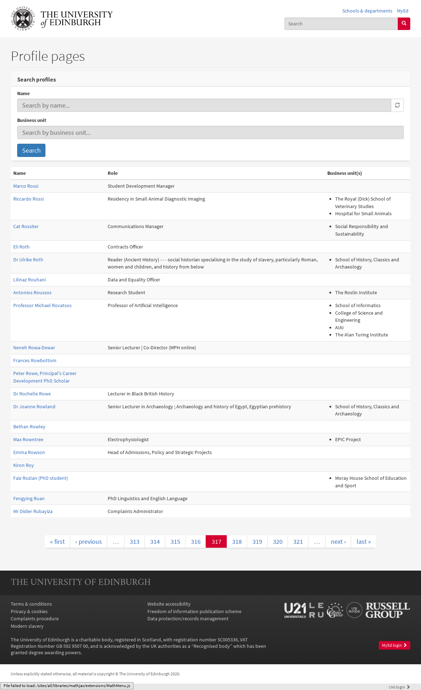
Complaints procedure (35, 618)
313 (134, 541)
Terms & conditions (31, 604)
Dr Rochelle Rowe (32, 393)
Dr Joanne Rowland (34, 406)
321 (298, 541)
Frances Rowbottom (35, 360)
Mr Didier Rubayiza (33, 511)
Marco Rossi (25, 186)
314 (155, 541)
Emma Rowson (29, 452)
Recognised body (212, 646)
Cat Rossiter (26, 226)
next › (338, 541)
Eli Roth (21, 246)
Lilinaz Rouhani (29, 279)
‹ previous (88, 541)
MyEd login (394, 645)
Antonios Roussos (32, 292)
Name (23, 93)
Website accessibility (169, 604)
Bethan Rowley (29, 426)
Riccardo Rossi (28, 199)
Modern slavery (27, 626)
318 (237, 541)
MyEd (402, 11)
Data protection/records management (188, 618)
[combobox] (341, 24)
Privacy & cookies (29, 611)
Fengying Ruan (29, 498)
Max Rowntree (28, 439)
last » (364, 541)
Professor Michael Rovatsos (42, 305)
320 (278, 541)
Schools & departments (367, 11)
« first (57, 541)
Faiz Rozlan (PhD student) (40, 478)
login (399, 687)
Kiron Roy (23, 465)
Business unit (31, 120)
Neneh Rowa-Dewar (34, 347)
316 (196, 541)
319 (257, 541)
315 (175, 541)
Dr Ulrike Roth (28, 259)
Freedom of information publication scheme (194, 611)
